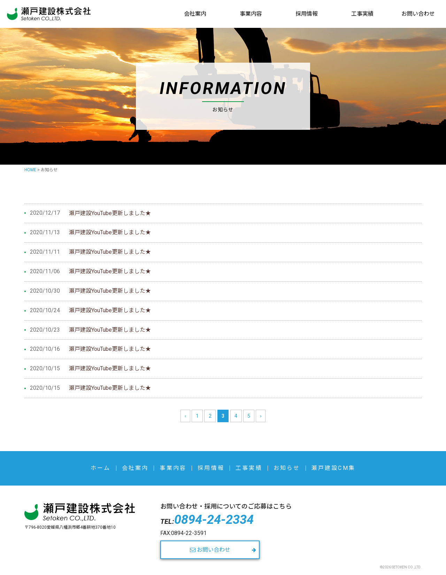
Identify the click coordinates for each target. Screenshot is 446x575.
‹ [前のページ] (185, 416)
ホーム (101, 468)
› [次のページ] (260, 416)
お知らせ (287, 468)
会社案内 (195, 13)
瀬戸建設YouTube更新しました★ (110, 213)
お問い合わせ (418, 13)
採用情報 (306, 13)
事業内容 (251, 13)
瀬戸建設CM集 (333, 468)
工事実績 (362, 13)
